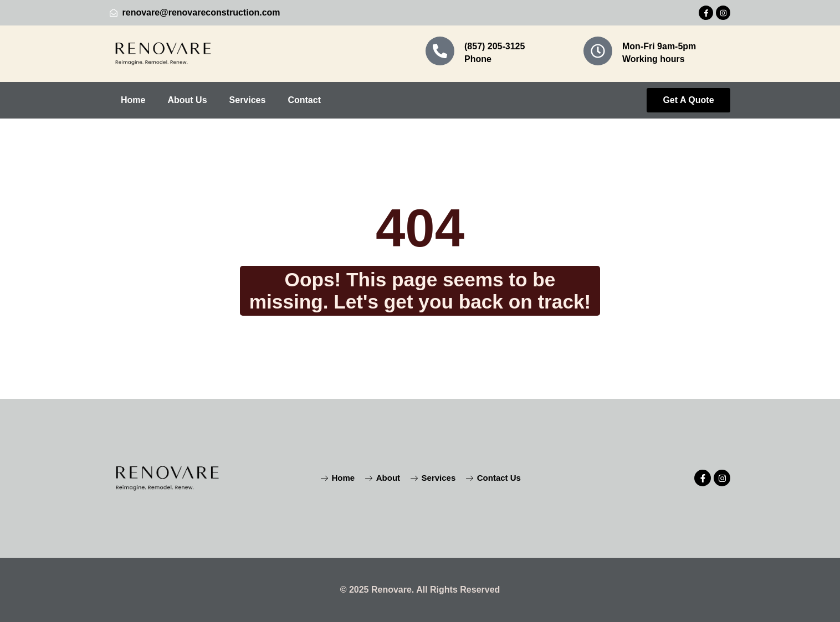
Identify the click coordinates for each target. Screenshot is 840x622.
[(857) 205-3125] (440, 51)
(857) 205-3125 (494, 46)
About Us (187, 100)
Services (247, 100)
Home (133, 100)
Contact (304, 100)
